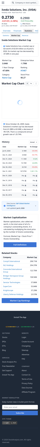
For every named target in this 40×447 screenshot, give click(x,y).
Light (6, 423)
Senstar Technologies (11, 282)
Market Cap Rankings (20, 300)
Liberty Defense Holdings (13, 294)
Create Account (28, 341)
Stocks (4, 337)
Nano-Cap (6, 77)
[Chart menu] (36, 83)
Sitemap (25, 350)
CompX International (11, 261)
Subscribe (20, 413)
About (24, 370)
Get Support (7, 370)
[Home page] (7, 2)
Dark (13, 423)
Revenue (25, 35)
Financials (17, 31)
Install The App (8, 375)
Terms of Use (27, 379)
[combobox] (25, 3)
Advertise (25, 354)
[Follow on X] (10, 433)
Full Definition (20, 244)
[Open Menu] (3, 2)
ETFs (4, 346)
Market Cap (15, 35)
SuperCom (7, 286)
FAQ (23, 359)
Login (24, 337)
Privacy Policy (27, 383)
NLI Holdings (8, 265)
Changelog (26, 346)
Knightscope (8, 290)
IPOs (4, 341)
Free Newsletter (8, 366)
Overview (6, 31)
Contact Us (26, 375)
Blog (4, 350)
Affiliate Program (28, 392)
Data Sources (27, 387)
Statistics (28, 31)
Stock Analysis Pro (9, 362)
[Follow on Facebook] (4, 433)
